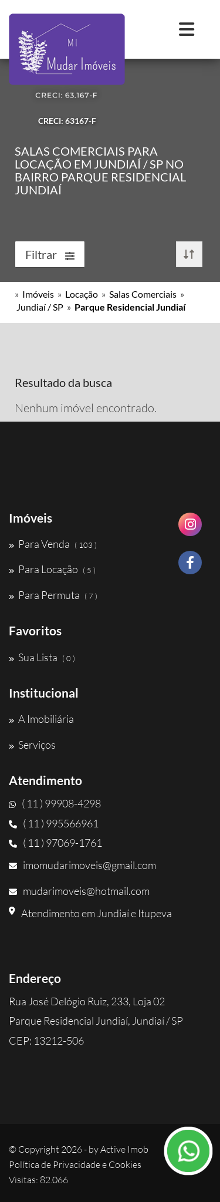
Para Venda (53, 543)
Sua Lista (42, 657)
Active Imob (124, 1149)
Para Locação (52, 569)
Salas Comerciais (143, 293)
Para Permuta (53, 594)
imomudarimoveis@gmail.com (82, 864)
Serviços (32, 744)
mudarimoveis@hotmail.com (79, 890)
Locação (81, 293)
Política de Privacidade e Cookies (75, 1164)
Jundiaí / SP (39, 306)
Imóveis (38, 293)
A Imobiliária (41, 718)
